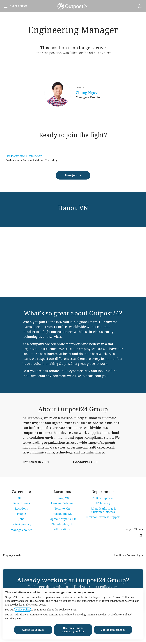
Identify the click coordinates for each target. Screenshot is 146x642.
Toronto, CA (62, 508)
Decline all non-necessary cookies (73, 630)
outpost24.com (134, 529)
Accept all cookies (33, 629)
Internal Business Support (103, 517)
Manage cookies (21, 530)
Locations (21, 508)
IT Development (103, 498)
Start (21, 498)
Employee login (12, 555)
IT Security (103, 503)
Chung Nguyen (89, 93)
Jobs (21, 519)
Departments (21, 503)
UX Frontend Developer (73, 156)
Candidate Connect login (128, 555)
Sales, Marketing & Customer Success (103, 510)
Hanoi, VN (62, 498)
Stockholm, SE (62, 513)
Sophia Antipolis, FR (62, 519)
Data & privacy (21, 524)
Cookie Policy (22, 609)
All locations (62, 529)
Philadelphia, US (62, 524)
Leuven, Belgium (62, 503)
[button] (139, 6)
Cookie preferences (113, 629)
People (21, 513)
